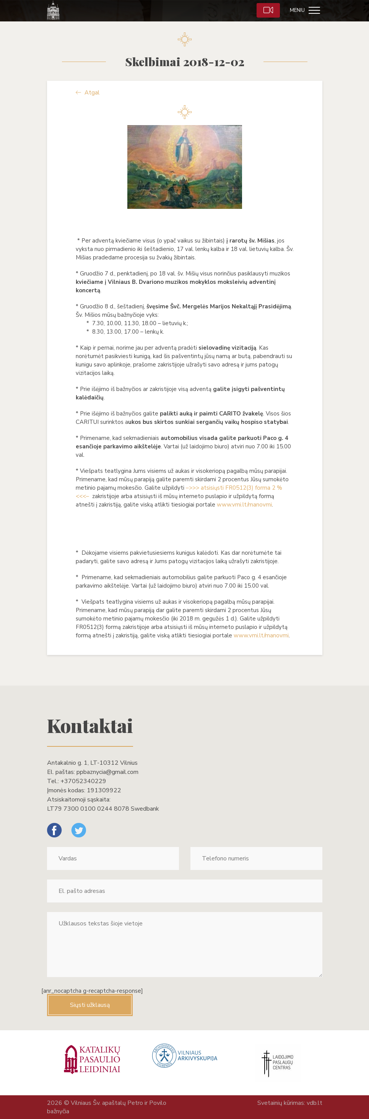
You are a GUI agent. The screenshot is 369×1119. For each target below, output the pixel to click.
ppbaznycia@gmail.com (107, 772)
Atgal (87, 92)
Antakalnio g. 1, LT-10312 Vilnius (92, 763)
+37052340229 (83, 781)
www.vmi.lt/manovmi (244, 504)
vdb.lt (314, 1103)
